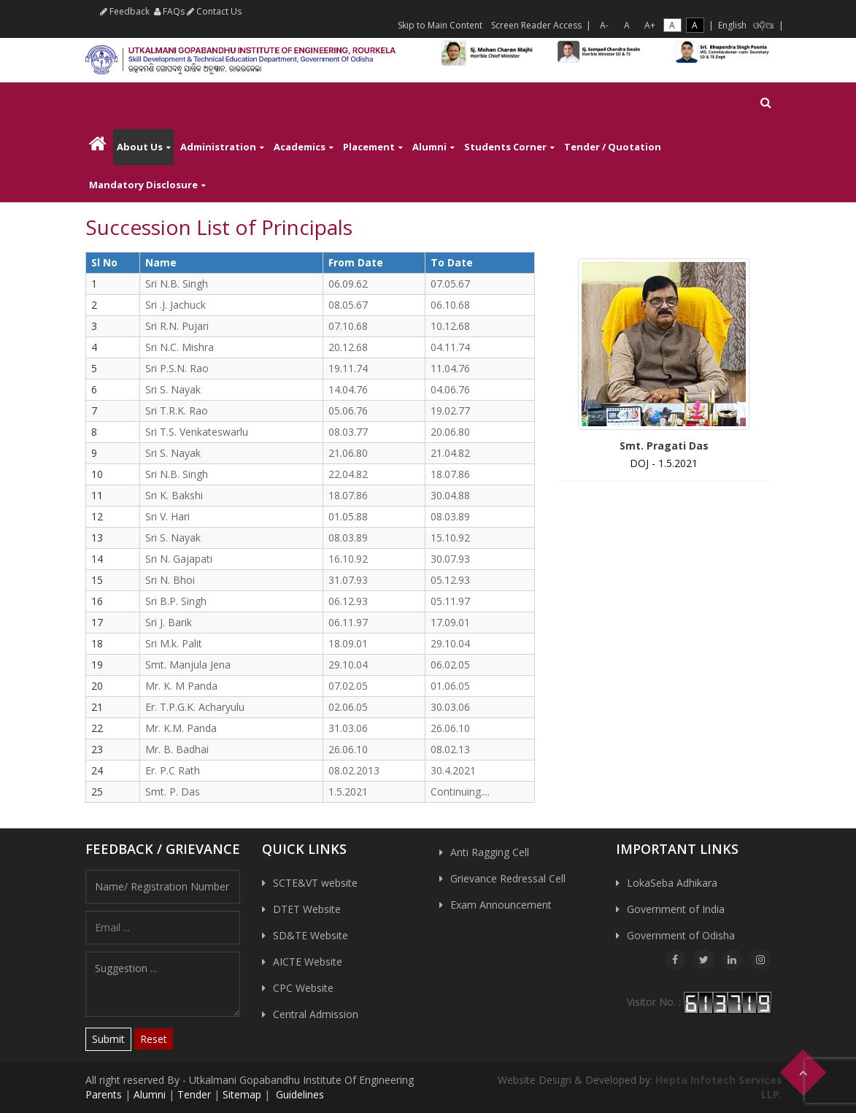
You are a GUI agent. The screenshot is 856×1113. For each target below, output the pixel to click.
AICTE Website (307, 961)
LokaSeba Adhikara (672, 883)
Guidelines (298, 1094)
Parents (103, 1094)
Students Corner (505, 146)
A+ (649, 25)
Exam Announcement (501, 905)
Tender (194, 1094)
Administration (218, 146)
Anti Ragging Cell (489, 852)
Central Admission (315, 1014)
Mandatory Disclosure (143, 184)
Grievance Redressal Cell (508, 878)
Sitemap (242, 1094)
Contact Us (214, 11)
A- (604, 25)
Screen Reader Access (536, 25)
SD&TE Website (310, 935)
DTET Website (307, 909)
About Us (140, 146)
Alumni (429, 146)
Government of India (676, 909)
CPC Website (303, 988)
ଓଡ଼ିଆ (763, 25)
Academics (299, 146)
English (732, 25)
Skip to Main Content (440, 25)
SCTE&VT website (315, 883)
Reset (153, 1039)
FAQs (169, 11)
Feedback (125, 11)
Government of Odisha (681, 935)
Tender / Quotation (612, 146)
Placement (369, 146)
